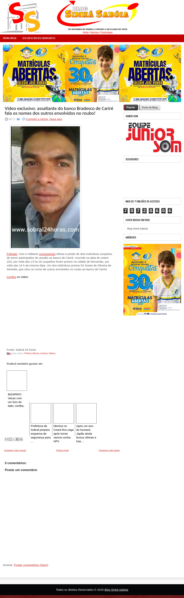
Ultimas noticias (40, 353)
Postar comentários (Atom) (31, 565)
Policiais (12, 254)
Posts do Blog (150, 107)
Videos (51, 353)
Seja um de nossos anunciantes (38, 38)
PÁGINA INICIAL (10, 38)
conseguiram (47, 254)
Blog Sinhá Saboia (137, 228)
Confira (11, 277)
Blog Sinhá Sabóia (116, 589)
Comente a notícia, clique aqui (44, 119)
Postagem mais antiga (109, 450)
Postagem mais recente (15, 450)
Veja (9, 353)
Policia (27, 353)
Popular (131, 107)
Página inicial (62, 450)
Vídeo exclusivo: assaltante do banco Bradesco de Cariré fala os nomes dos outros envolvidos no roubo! (59, 111)
